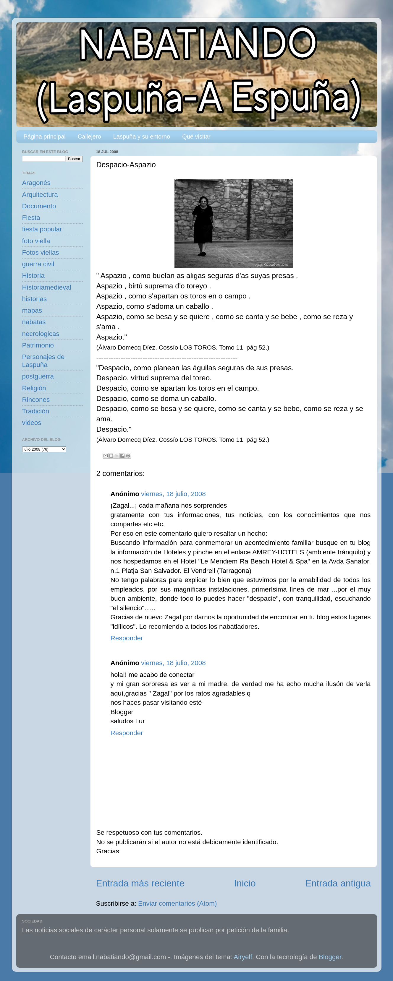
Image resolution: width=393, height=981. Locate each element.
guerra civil (38, 264)
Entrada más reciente (140, 883)
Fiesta (31, 217)
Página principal (45, 136)
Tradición (35, 411)
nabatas (34, 322)
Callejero (89, 136)
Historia (33, 275)
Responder (127, 638)
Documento (39, 206)
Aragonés (36, 182)
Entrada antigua (338, 883)
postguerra (38, 376)
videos (31, 422)
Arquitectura (40, 194)
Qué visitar (196, 136)
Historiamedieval (46, 287)
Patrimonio (38, 345)
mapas (32, 310)
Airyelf (243, 957)
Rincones (36, 399)
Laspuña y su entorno (141, 136)
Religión (34, 388)
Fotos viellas (40, 252)
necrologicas (40, 333)
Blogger (330, 957)
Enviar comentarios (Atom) (177, 903)
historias (34, 299)
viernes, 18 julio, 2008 (173, 494)
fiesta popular (42, 229)
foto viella (36, 241)
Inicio (245, 883)
